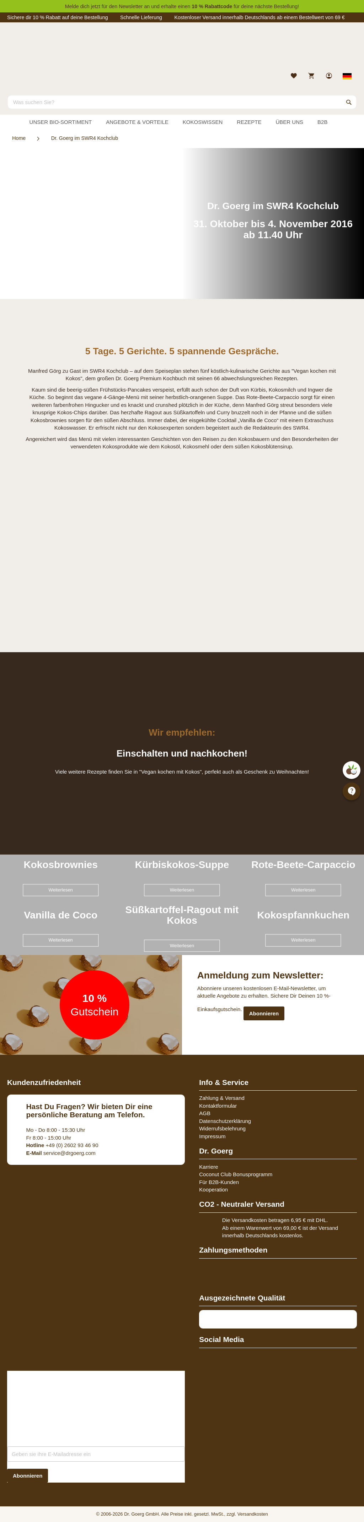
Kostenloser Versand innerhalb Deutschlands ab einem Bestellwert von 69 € (259, 17)
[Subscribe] (27, 1476)
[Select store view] (347, 76)
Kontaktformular (218, 1106)
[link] (329, 76)
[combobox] (182, 102)
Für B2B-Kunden (219, 1182)
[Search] (349, 102)
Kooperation (213, 1189)
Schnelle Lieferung (141, 17)
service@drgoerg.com (61, 1153)
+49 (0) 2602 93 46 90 (62, 1145)
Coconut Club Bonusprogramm (235, 1174)
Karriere (208, 1167)
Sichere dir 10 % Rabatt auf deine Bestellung (57, 17)
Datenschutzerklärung (225, 1121)
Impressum (212, 1136)
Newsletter (131, 6)
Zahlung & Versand (222, 1098)
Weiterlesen (60, 890)
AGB (204, 1113)
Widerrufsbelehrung (222, 1128)
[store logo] (182, 49)
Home (19, 138)
